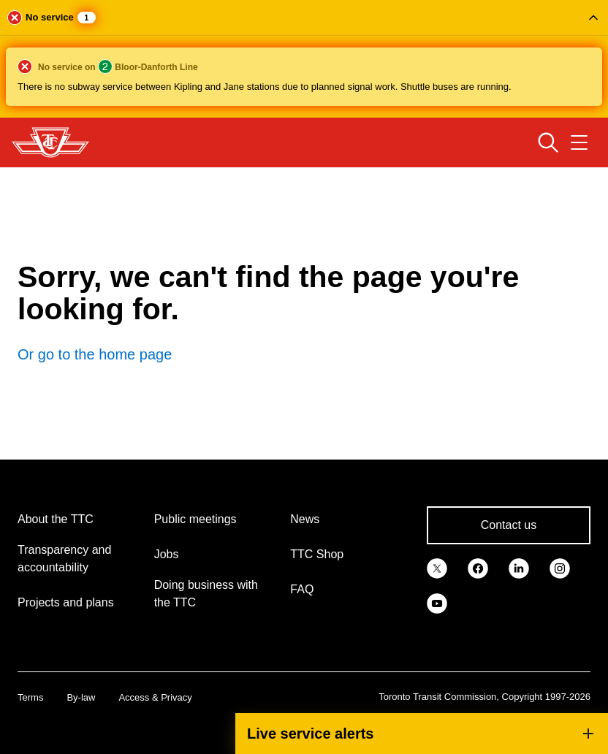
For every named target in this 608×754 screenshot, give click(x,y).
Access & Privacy (154, 697)
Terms (30, 697)
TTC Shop (316, 554)
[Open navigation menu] (579, 142)
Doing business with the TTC (206, 594)
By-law (80, 697)
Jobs (166, 554)
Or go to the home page (95, 354)
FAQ (302, 589)
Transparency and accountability (64, 559)
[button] (304, 59)
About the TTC (56, 519)
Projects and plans (66, 602)
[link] (437, 567)
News (304, 519)
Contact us (508, 525)
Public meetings (195, 519)
